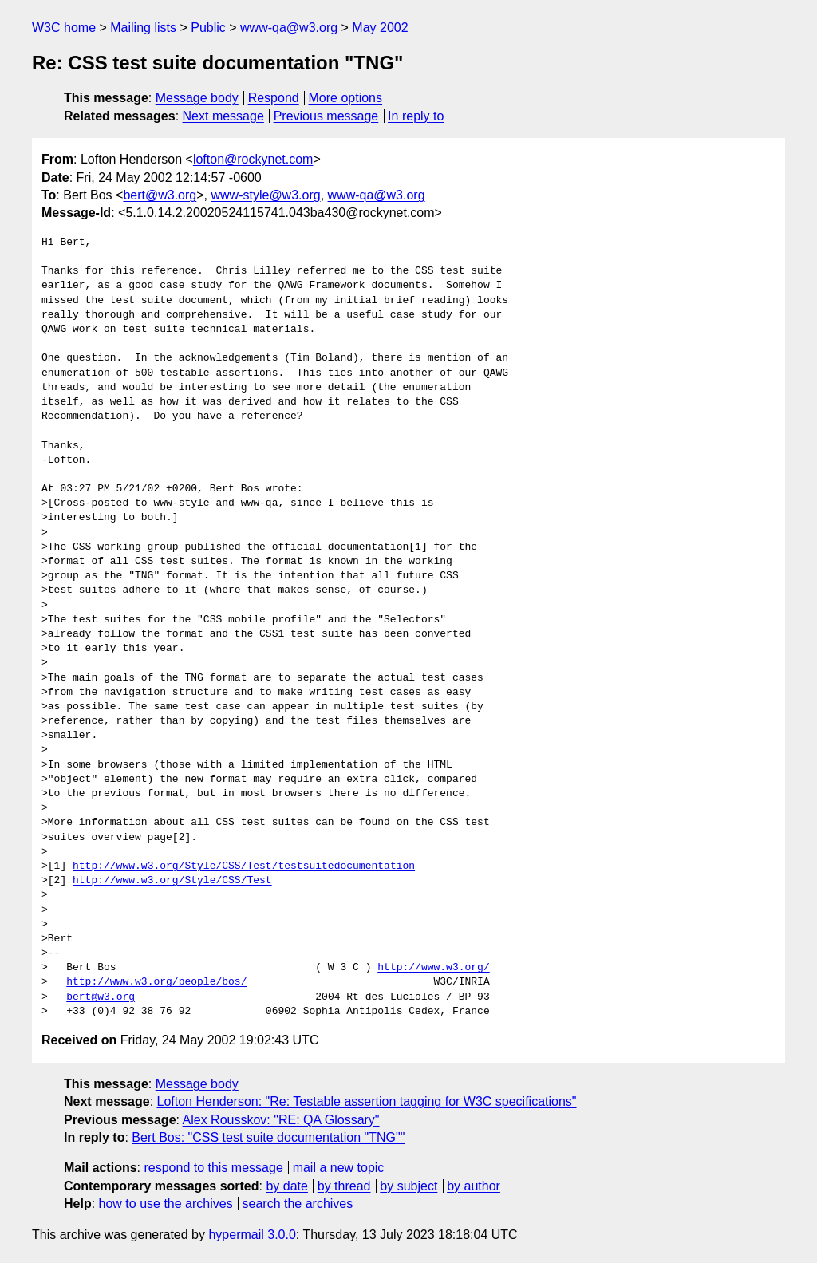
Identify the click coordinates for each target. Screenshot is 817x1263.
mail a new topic (339, 1167)
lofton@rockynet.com (253, 159)
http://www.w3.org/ (433, 968)
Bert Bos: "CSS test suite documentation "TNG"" (268, 1137)
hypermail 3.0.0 (251, 1234)
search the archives (298, 1203)
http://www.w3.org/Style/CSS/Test (172, 881)
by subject (408, 1186)
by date (286, 1186)
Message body (197, 98)
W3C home (64, 27)
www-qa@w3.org (288, 27)
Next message (223, 116)
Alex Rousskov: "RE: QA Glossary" (281, 1120)
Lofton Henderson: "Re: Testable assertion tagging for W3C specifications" (367, 1101)
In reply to (416, 116)
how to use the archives (166, 1203)
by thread (344, 1186)
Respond (273, 98)
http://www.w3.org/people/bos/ (156, 982)
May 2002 (380, 27)
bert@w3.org (159, 195)
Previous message (326, 116)
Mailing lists (143, 27)
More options (346, 98)
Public (208, 27)
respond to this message (213, 1167)
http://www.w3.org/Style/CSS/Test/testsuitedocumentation (244, 866)
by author (473, 1186)
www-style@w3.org (265, 195)
